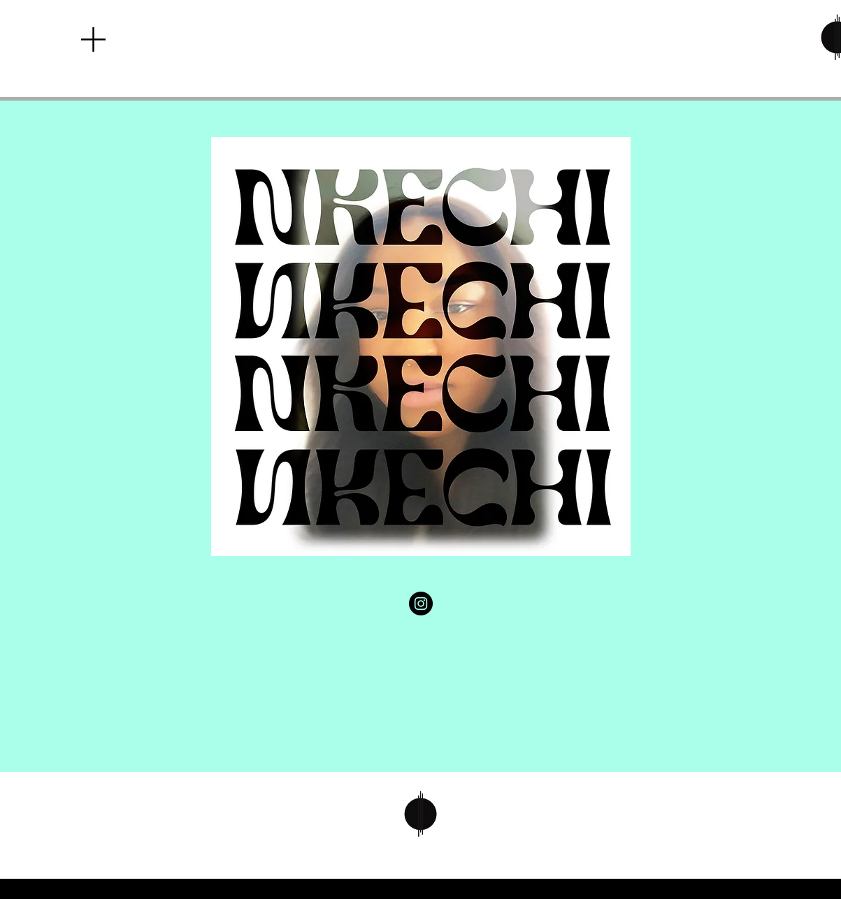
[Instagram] (421, 603)
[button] (93, 39)
